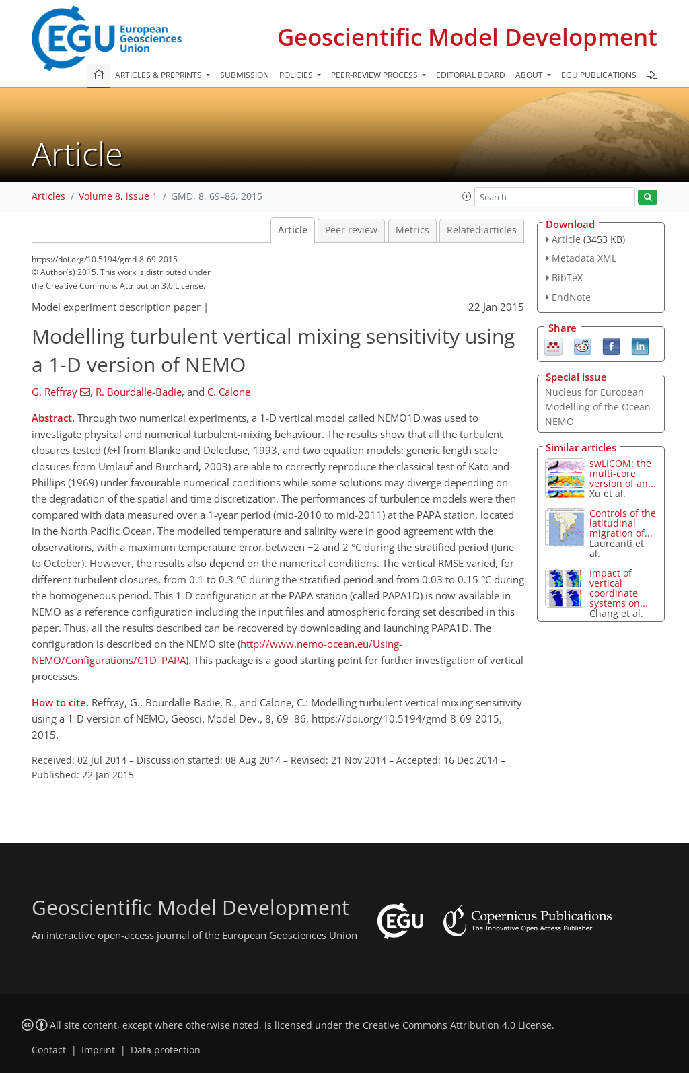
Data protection (166, 1050)
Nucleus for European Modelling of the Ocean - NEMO (601, 406)
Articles (48, 196)
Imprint (98, 1050)
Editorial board (470, 75)
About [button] (530, 75)
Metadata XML (584, 258)
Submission (244, 75)
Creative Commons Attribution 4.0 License (457, 1025)
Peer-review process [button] (375, 75)
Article (292, 230)
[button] (467, 196)
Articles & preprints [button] (159, 75)
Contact (49, 1050)
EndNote (571, 297)
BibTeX (567, 277)
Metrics (412, 230)
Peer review (351, 230)
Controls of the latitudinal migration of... (622, 523)
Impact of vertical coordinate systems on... (618, 587)
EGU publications (599, 75)
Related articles (482, 230)
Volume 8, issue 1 (118, 196)
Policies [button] (297, 75)
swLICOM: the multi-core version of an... (622, 473)
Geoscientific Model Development (467, 36)
